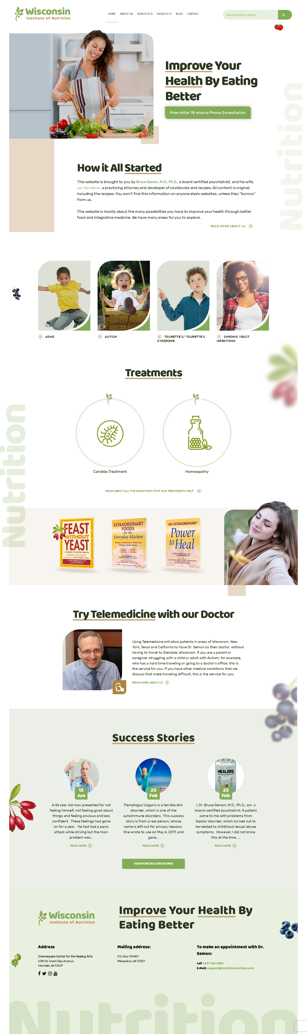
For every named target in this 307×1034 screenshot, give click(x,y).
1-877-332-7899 (213, 964)
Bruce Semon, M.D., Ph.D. (158, 181)
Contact (193, 13)
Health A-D (144, 13)
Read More (81, 846)
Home (112, 13)
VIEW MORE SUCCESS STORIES (153, 864)
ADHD (46, 336)
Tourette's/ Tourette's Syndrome (181, 338)
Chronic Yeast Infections (233, 338)
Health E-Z (164, 13)
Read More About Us (231, 226)
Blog (179, 13)
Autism (107, 336)
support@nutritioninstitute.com (230, 969)
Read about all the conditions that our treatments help (153, 491)
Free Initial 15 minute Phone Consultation (208, 112)
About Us (126, 13)
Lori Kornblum (89, 187)
